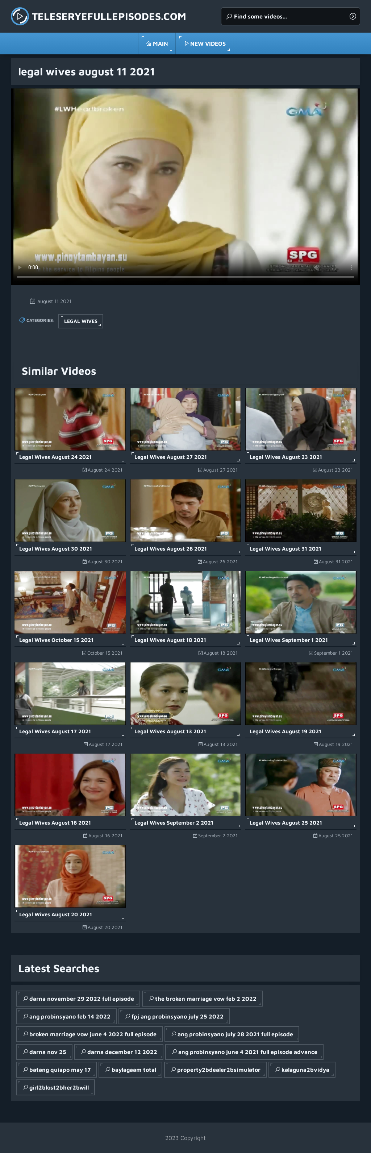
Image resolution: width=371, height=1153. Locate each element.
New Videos (208, 43)
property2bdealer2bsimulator (218, 1069)
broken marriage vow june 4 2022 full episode (93, 1034)
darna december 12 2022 (122, 1052)
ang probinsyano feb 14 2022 (70, 1016)
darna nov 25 (47, 1052)
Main (160, 43)
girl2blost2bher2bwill (59, 1087)
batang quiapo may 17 (60, 1069)
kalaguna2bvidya (305, 1069)
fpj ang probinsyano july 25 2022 (178, 1016)
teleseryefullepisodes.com (109, 16)
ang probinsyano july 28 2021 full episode (235, 1034)
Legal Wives (80, 321)
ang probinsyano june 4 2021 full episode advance (247, 1052)
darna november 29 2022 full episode (81, 998)
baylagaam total (134, 1069)
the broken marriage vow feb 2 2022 (206, 998)
